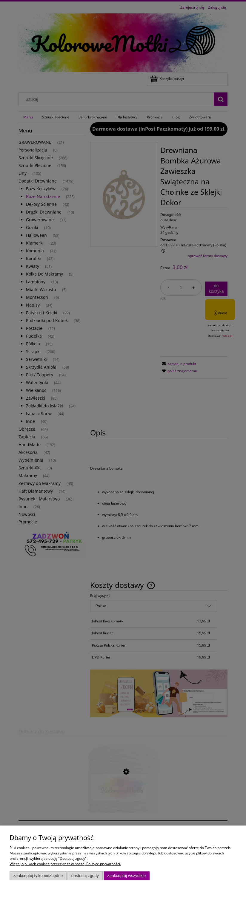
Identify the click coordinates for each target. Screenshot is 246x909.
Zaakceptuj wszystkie (126, 876)
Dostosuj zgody (85, 876)
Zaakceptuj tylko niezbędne (38, 876)
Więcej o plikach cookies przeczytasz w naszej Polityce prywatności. (65, 863)
